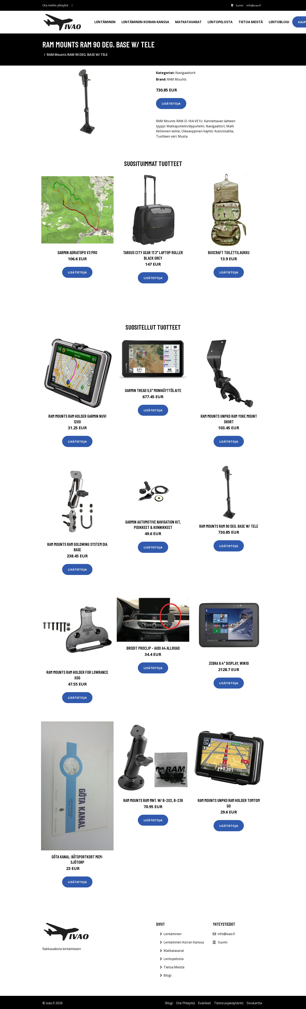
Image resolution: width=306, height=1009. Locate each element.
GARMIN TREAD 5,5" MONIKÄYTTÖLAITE (153, 388)
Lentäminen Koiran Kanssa (184, 940)
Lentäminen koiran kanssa (145, 21)
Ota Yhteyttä (185, 1001)
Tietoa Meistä (174, 965)
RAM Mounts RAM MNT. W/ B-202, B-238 (153, 798)
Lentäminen (105, 21)
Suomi (237, 5)
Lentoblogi (279, 21)
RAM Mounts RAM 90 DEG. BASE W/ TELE (228, 524)
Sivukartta (254, 1001)
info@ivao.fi (252, 5)
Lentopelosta (220, 21)
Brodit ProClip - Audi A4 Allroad (153, 646)
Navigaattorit (185, 71)
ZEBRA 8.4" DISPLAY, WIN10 (229, 661)
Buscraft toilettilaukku (228, 250)
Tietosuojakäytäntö (228, 1001)
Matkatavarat (188, 21)
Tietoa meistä (250, 21)
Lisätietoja (171, 102)
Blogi (167, 974)
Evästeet (204, 1001)
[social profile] (72, 5)
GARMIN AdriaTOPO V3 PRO (77, 250)
